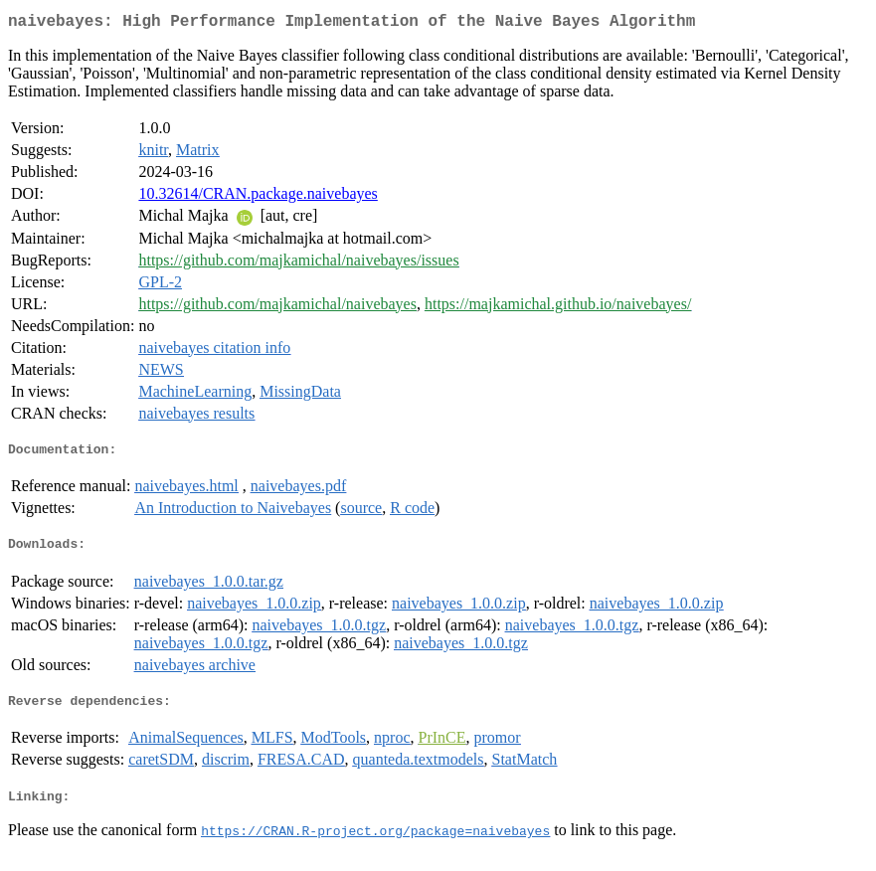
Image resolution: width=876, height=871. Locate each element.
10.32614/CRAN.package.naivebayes (257, 197)
